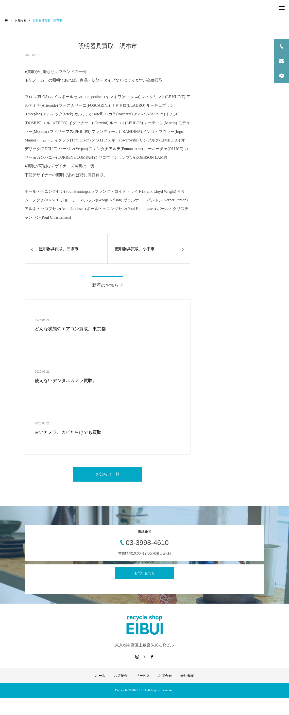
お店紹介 (121, 676)
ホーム (100, 676)
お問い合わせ (144, 573)
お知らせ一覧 (107, 474)
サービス (143, 676)
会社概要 (187, 676)
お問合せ (165, 676)
